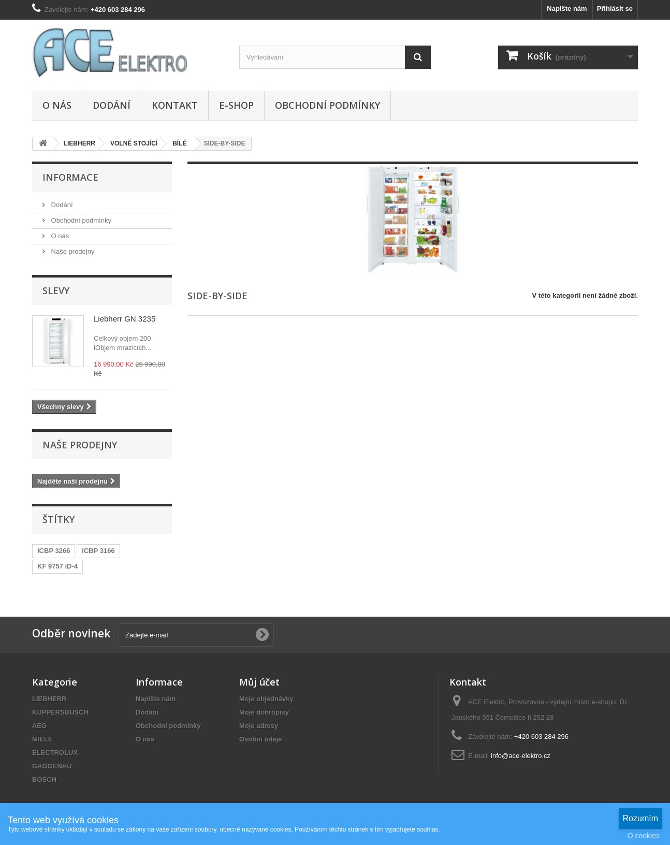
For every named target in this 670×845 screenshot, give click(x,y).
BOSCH (44, 779)
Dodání (111, 105)
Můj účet (259, 682)
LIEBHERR (49, 699)
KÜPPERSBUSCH (60, 712)
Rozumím (640, 818)
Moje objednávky (266, 699)
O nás (56, 105)
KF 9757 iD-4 (57, 566)
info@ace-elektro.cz (520, 756)
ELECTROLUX (55, 752)
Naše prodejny (71, 251)
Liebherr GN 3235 (124, 318)
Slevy (55, 290)
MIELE (42, 739)
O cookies (644, 836)
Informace (70, 177)
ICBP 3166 (98, 551)
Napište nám (567, 8)
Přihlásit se (615, 8)
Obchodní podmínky (327, 105)
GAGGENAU (52, 766)
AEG (39, 726)
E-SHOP (236, 105)
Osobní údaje (260, 739)
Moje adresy (258, 726)
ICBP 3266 (53, 551)
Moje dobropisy (264, 712)
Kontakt (175, 105)
